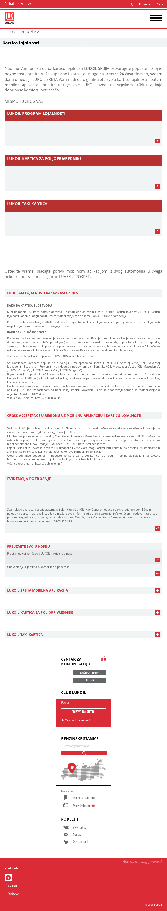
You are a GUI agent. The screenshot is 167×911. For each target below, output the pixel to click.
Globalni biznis (18, 4)
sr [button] (160, 4)
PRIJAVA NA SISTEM (83, 712)
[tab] (83, 293)
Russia (145, 4)
